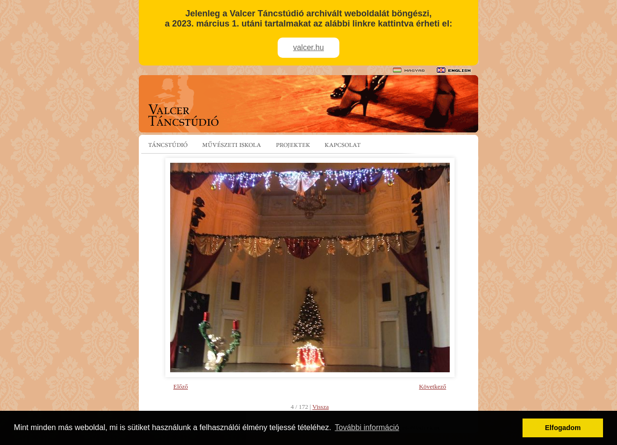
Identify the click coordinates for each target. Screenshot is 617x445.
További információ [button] (367, 427)
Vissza (320, 406)
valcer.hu (308, 47)
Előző (181, 386)
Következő (432, 386)
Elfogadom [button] (563, 428)
